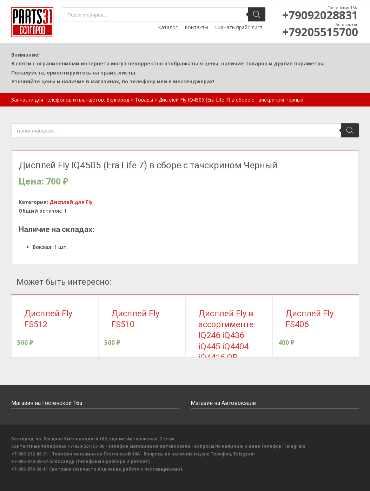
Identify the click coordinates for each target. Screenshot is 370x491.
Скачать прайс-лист (239, 27)
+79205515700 (320, 31)
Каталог (168, 27)
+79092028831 (320, 14)
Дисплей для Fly (71, 202)
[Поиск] (256, 14)
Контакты (196, 27)
